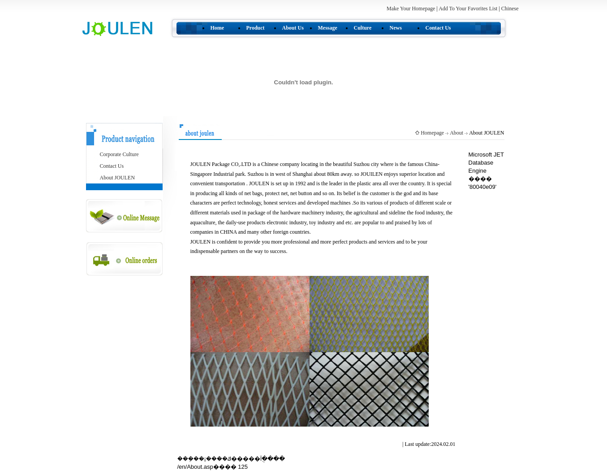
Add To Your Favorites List (469, 8)
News (396, 28)
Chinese (510, 8)
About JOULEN (117, 177)
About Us (293, 28)
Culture (363, 28)
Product (255, 28)
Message (327, 28)
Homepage (432, 133)
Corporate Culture (119, 154)
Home (217, 28)
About (456, 133)
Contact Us (438, 28)
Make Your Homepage (411, 8)
